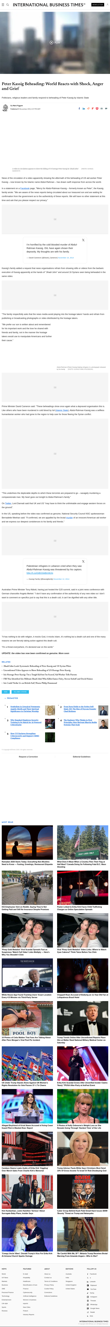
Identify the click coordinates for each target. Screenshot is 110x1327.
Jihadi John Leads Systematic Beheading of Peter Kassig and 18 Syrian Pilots (37, 666)
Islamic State (62, 410)
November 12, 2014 (61, 579)
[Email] (102, 108)
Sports (4, 1307)
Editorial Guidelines (81, 757)
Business (5, 1285)
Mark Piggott (18, 106)
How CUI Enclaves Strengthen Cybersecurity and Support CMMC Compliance (24, 735)
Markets (4, 1281)
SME (3, 1289)
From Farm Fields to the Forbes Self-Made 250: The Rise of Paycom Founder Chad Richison (80, 708)
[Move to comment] (106, 108)
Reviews (4, 1311)
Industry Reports (28, 1314)
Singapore (69, 1281)
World (4, 1274)
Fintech (25, 1311)
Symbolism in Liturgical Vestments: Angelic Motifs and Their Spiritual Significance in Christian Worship (25, 708)
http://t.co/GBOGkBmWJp (40, 573)
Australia (69, 1274)
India (67, 1277)
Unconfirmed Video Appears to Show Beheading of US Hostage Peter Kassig (36, 670)
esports (25, 1303)
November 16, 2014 (66, 258)
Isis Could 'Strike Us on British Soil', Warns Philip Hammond (30, 683)
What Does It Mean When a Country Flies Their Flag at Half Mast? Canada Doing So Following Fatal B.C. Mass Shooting (81, 864)
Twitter (8, 503)
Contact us (48, 1277)
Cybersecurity (27, 1292)
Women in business (29, 1300)
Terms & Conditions (51, 1281)
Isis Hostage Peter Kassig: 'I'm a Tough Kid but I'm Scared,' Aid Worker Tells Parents (40, 675)
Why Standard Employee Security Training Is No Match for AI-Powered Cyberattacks (25, 722)
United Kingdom (71, 1285)
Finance (25, 1289)
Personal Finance (8, 1292)
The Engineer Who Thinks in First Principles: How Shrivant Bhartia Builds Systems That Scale (80, 722)
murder (69, 518)
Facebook (24, 188)
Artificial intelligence (29, 1296)
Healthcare (26, 1281)
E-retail (25, 1274)
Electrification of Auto (30, 1285)
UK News (5, 1277)
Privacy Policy (49, 1285)
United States (70, 1289)
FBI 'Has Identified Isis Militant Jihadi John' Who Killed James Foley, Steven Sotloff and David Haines (48, 679)
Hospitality (26, 1277)
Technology (5, 1296)
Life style (5, 1303)
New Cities (26, 1307)
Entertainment (6, 1300)
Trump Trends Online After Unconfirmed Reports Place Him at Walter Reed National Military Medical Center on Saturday (81, 1040)
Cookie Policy (49, 1289)
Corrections (48, 1292)
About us (47, 1274)
